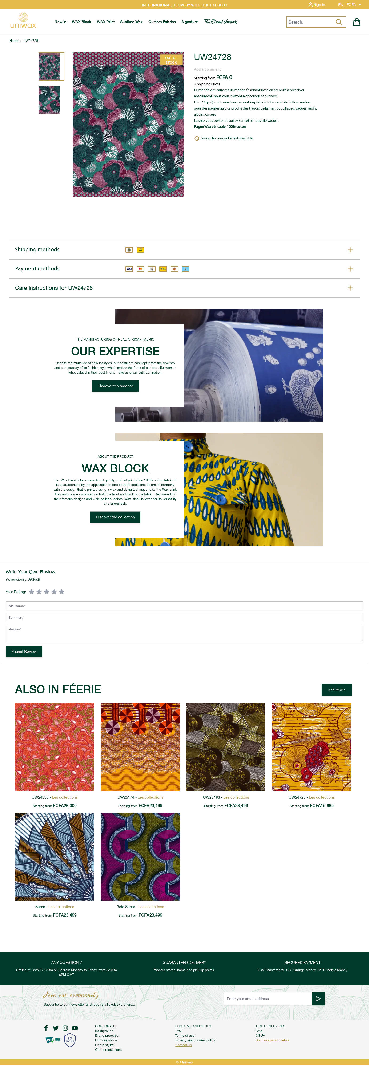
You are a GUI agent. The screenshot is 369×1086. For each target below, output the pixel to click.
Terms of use (184, 1035)
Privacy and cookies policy (195, 1040)
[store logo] (23, 20)
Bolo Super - (140, 907)
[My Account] (320, 4)
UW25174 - (140, 797)
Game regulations (108, 1049)
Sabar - (54, 907)
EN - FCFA (350, 4)
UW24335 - (55, 797)
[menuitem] (60, 22)
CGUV (260, 1035)
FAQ (178, 1031)
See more (336, 690)
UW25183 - (226, 797)
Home (13, 41)
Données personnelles (272, 1040)
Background (104, 1031)
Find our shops (106, 1040)
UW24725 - (312, 797)
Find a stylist (104, 1045)
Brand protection (107, 1035)
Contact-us (183, 1045)
